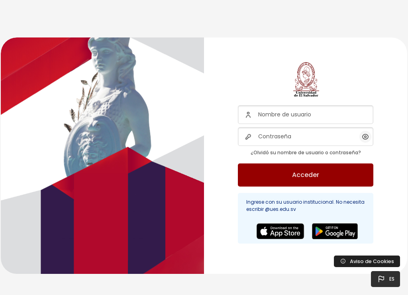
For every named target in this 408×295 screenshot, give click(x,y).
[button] (385, 279)
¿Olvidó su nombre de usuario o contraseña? (306, 152)
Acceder (305, 174)
